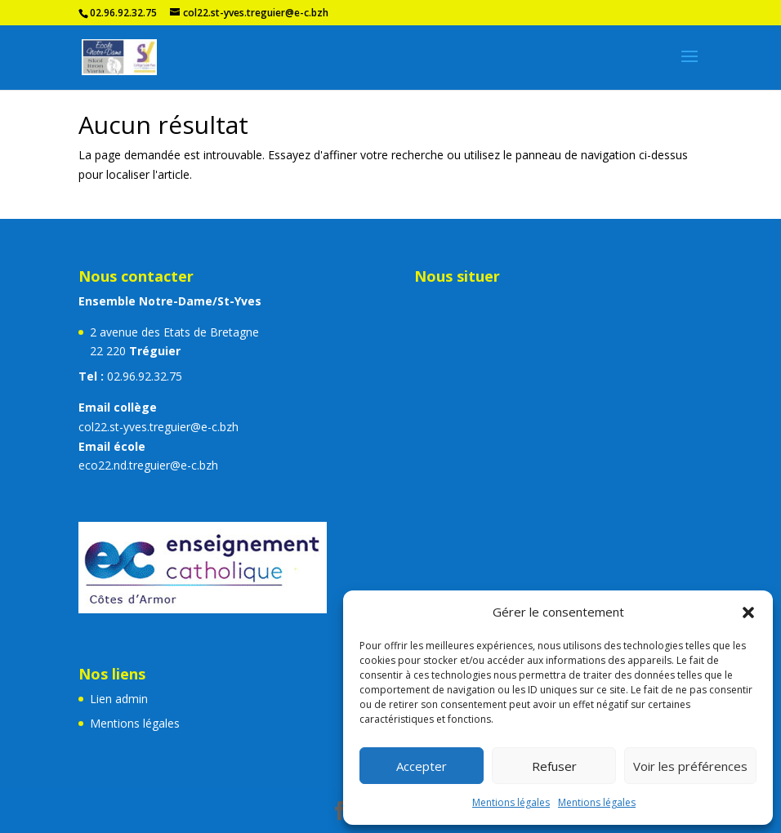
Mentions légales (511, 802)
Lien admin (119, 698)
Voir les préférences (690, 766)
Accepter (421, 766)
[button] (748, 612)
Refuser (554, 766)
